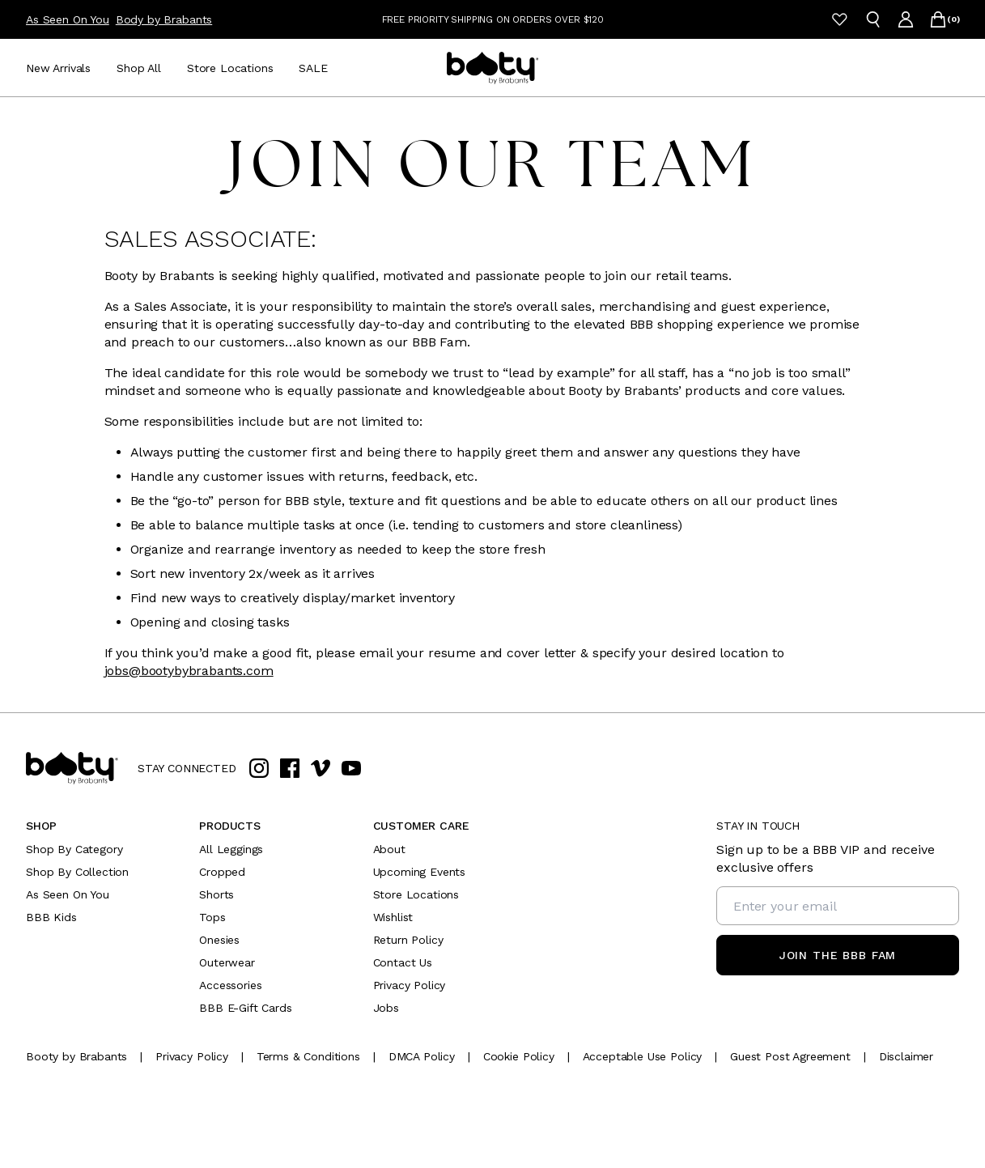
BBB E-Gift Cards (245, 1007)
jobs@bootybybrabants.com (189, 670)
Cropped (222, 871)
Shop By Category (74, 849)
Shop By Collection (77, 871)
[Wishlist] (839, 19)
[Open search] (873, 19)
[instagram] (259, 768)
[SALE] (313, 67)
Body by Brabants (164, 19)
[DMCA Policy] (421, 1056)
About (389, 849)
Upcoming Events (419, 871)
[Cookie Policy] (518, 1056)
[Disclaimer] (906, 1056)
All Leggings (231, 849)
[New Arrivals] (58, 67)
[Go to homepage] (493, 68)
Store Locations (416, 894)
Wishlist (393, 917)
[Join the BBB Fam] (837, 955)
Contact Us (402, 962)
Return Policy (408, 939)
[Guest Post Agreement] (790, 1056)
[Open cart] (938, 19)
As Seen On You (67, 19)
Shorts (216, 894)
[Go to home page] (72, 768)
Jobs (386, 1007)
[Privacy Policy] (191, 1056)
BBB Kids (51, 917)
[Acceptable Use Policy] (643, 1056)
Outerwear (227, 962)
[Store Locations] (230, 67)
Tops (212, 917)
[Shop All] (139, 67)
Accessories (230, 985)
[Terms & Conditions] (308, 1056)
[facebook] (289, 768)
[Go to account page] (906, 19)
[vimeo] (320, 768)
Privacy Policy (409, 985)
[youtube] (351, 768)
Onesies (219, 939)
